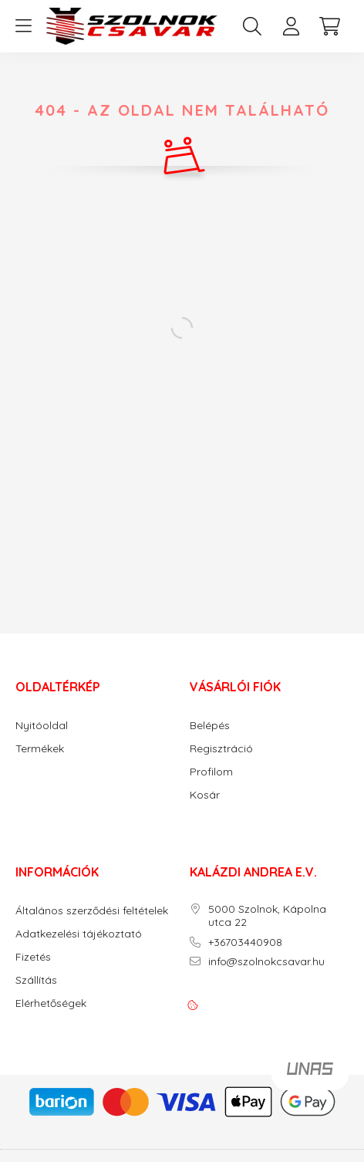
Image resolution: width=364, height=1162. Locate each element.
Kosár (205, 795)
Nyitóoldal (41, 725)
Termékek (39, 748)
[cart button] (329, 26)
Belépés (210, 725)
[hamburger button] (23, 26)
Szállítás (36, 980)
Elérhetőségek (50, 1003)
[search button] (252, 26)
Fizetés (33, 957)
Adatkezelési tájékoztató (78, 934)
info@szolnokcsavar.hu (266, 961)
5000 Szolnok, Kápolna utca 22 (267, 916)
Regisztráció (221, 748)
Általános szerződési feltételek (91, 910)
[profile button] (290, 26)
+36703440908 (245, 942)
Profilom (211, 772)
